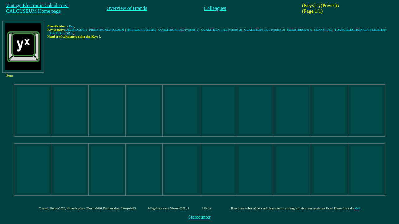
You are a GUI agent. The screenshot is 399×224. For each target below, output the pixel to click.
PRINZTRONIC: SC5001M (106, 29)
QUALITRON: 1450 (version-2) (221, 29)
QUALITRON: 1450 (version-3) (264, 29)
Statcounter (199, 217)
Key (71, 26)
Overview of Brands (127, 8)
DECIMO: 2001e (76, 29)
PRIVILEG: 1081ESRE (141, 29)
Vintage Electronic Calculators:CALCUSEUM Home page (37, 8)
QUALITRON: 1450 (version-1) (178, 29)
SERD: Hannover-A (299, 29)
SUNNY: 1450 (323, 29)
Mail (357, 208)
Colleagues (215, 8)
